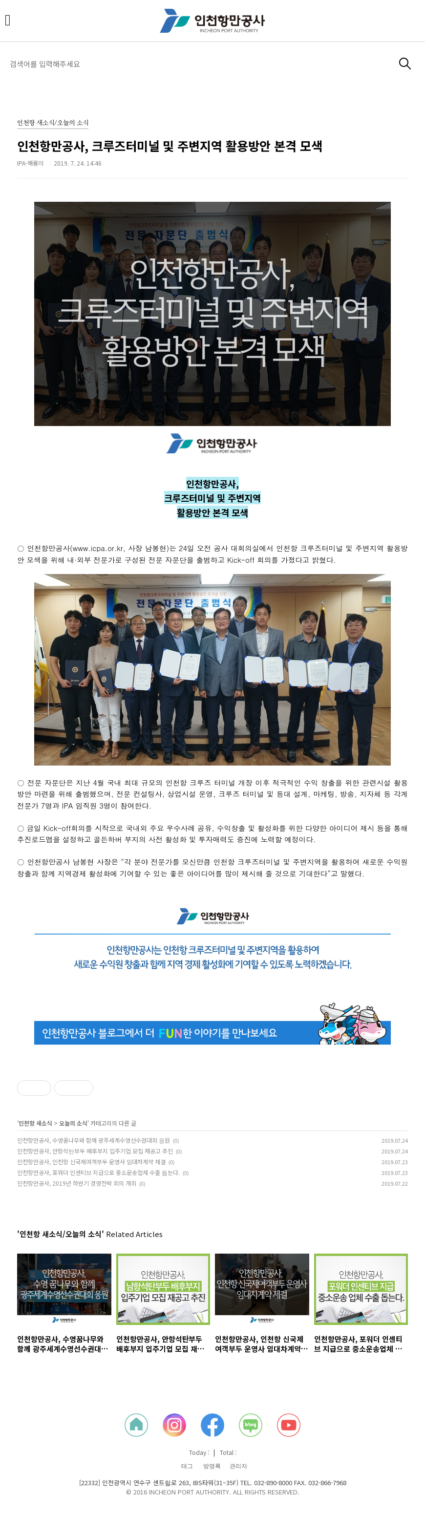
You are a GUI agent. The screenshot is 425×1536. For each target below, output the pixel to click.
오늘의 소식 (73, 1123)
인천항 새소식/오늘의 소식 (52, 123)
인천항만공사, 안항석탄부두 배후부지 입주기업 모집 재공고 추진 (95, 1151)
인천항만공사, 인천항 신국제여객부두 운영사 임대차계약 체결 (91, 1161)
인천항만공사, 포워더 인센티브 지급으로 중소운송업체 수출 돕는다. (98, 1172)
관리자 (238, 1466)
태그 (187, 1466)
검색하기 (405, 64)
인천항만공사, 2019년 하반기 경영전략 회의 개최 (76, 1183)
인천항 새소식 (35, 1123)
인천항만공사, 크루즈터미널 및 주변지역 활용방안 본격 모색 (169, 145)
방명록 (212, 1466)
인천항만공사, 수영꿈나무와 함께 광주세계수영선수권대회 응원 (93, 1140)
